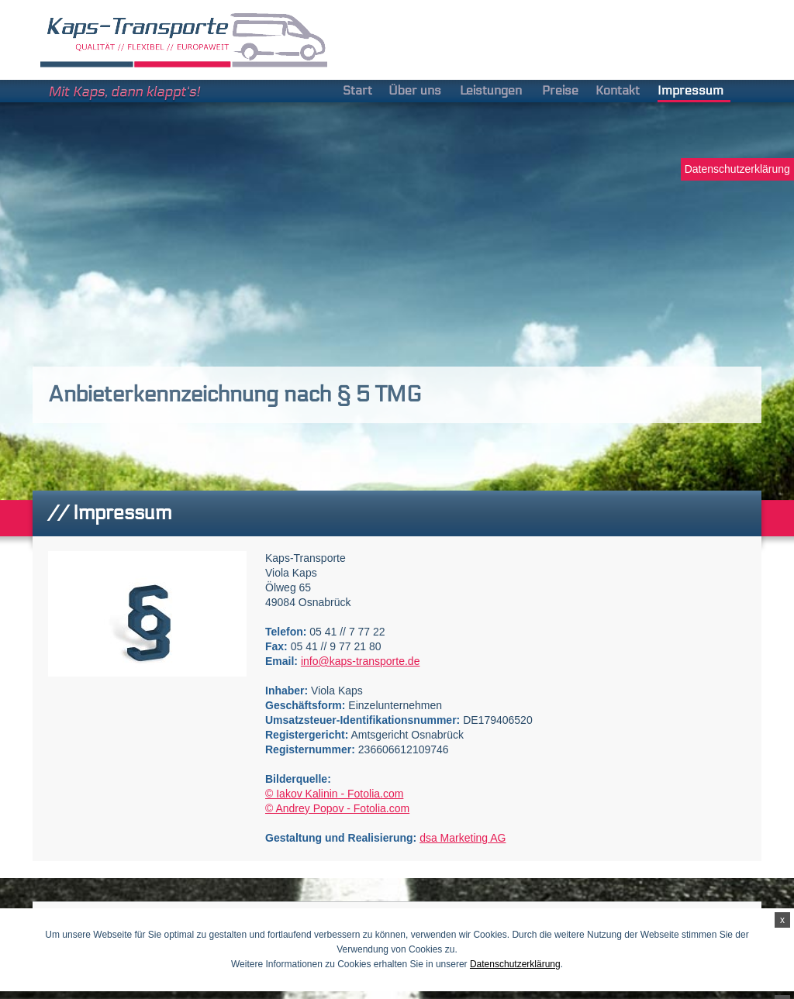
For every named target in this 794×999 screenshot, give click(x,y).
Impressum (690, 90)
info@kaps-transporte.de (360, 661)
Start (357, 90)
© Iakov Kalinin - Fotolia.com (334, 793)
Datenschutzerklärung (737, 169)
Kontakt (618, 90)
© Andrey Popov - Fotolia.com (337, 808)
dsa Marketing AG (462, 838)
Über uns (414, 90)
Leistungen (491, 90)
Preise (560, 90)
